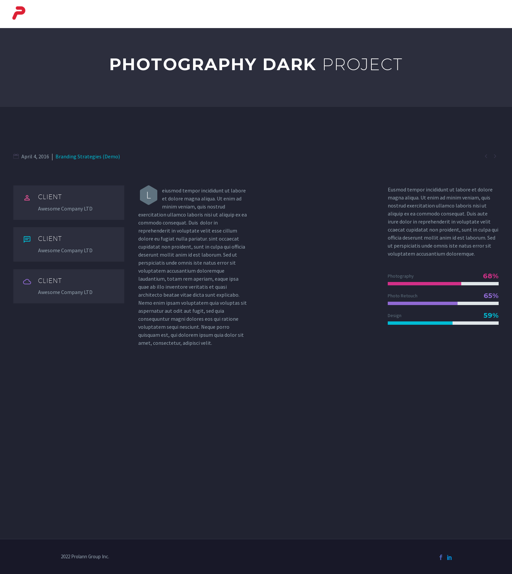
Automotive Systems (394, 14)
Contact (487, 14)
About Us (215, 14)
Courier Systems (265, 14)
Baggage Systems (327, 14)
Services (450, 14)
